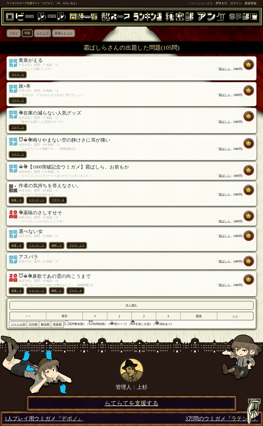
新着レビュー (63, 33)
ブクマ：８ (58, 200)
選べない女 (31, 231)
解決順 (45, 324)
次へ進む (131, 305)
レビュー (42, 33)
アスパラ (28, 256)
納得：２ (57, 290)
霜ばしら (224, 68)
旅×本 (25, 86)
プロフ (13, 33)
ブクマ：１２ (76, 245)
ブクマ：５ (17, 74)
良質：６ (16, 245)
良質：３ (16, 200)
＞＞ (235, 315)
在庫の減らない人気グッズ (52, 113)
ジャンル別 (18, 324)
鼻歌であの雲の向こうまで (61, 276)
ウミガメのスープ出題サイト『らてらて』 (31, 3)
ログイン (236, 3)
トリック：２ (36, 245)
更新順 (57, 324)
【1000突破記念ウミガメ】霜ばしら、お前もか (78, 167)
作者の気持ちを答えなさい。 (50, 185)
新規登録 (250, 3)
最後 (199, 315)
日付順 (33, 324)
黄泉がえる (31, 60)
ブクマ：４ (75, 290)
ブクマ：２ (17, 100)
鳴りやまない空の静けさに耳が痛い (71, 140)
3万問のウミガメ (221, 418)
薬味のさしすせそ (42, 212)
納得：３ (57, 245)
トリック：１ (36, 200)
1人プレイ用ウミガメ (44, 418)
